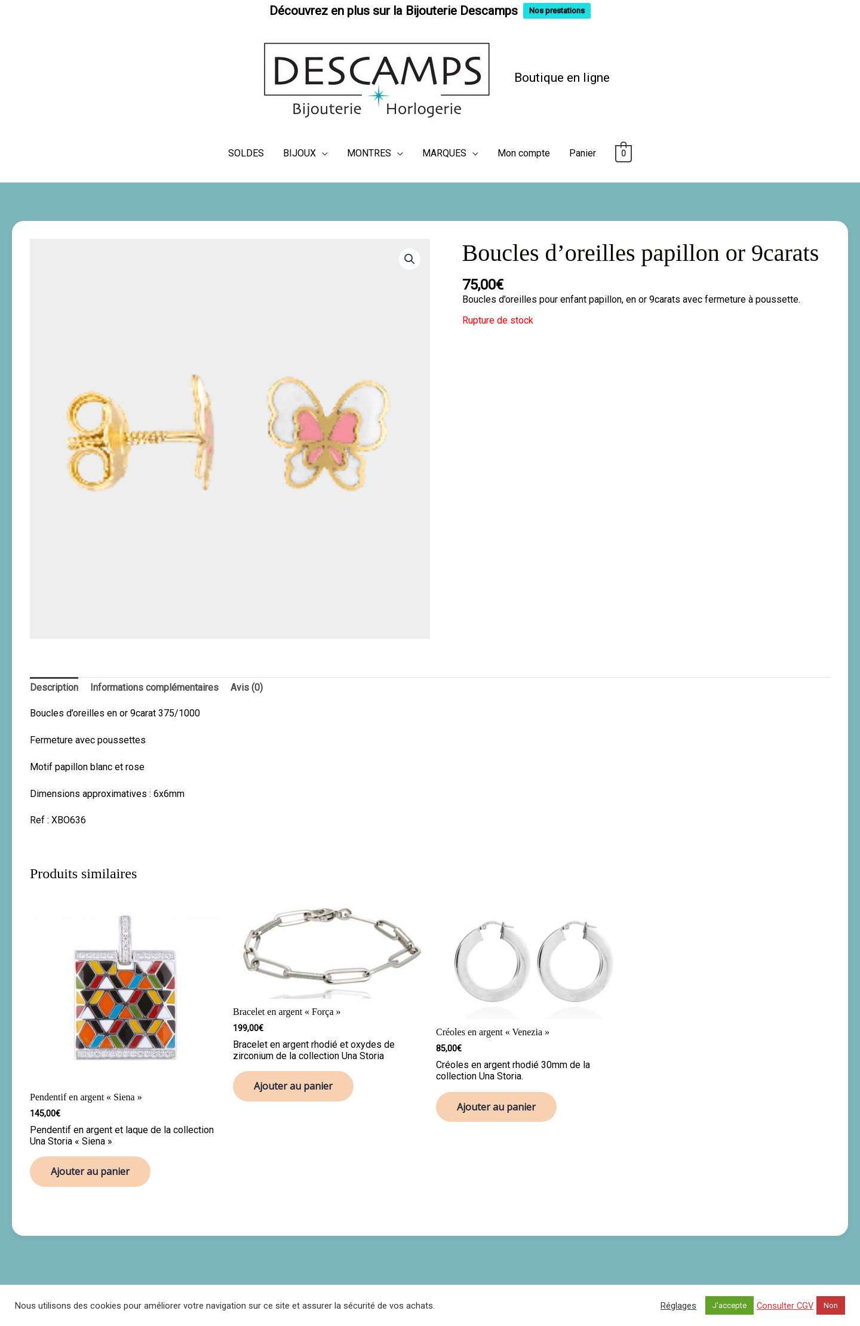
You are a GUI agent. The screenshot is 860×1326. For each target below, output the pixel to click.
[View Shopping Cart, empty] (623, 153)
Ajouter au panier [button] (90, 1171)
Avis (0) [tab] (247, 687)
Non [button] (831, 1305)
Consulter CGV (785, 1305)
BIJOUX (299, 153)
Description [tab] (54, 687)
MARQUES (444, 153)
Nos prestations (557, 10)
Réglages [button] (678, 1305)
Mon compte (523, 153)
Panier (582, 153)
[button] (409, 259)
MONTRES (369, 153)
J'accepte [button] (729, 1305)
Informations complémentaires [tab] (154, 687)
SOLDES (246, 153)
